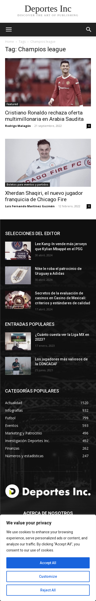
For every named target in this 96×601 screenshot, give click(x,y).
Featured (12, 104)
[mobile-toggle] (9, 29)
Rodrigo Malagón (18, 126)
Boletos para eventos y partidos (27, 184)
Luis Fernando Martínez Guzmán (30, 206)
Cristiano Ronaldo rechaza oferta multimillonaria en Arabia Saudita (44, 116)
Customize (48, 576)
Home (9, 41)
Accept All (48, 563)
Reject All (48, 590)
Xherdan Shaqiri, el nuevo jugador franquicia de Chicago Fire (44, 196)
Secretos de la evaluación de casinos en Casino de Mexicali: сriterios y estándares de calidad (62, 298)
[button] (89, 29)
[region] (48, 558)
